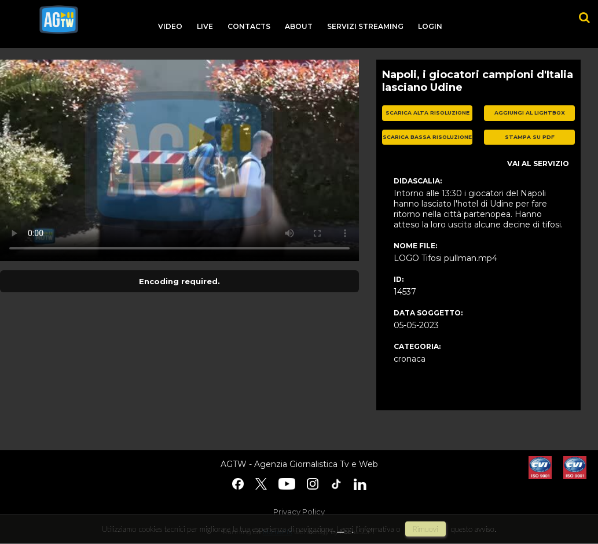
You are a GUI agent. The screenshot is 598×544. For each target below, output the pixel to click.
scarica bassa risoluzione (427, 137)
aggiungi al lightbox (529, 112)
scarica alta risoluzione (427, 112)
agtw (58, 19)
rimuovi (425, 529)
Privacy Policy (299, 511)
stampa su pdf (530, 137)
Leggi (345, 529)
